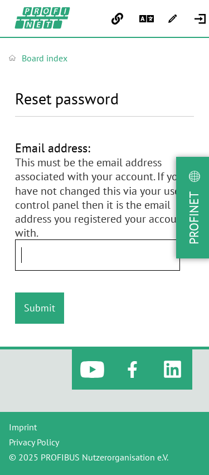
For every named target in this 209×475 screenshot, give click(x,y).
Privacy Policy (34, 442)
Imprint (23, 427)
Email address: (52, 148)
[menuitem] (201, 19)
